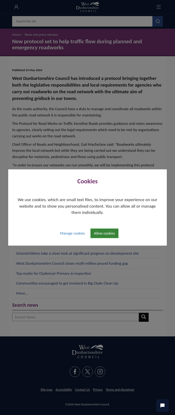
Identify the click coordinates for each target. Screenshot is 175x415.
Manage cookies (72, 233)
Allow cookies (104, 233)
